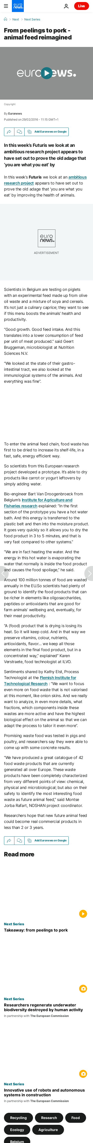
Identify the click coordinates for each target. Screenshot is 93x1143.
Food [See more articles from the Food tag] (75, 1118)
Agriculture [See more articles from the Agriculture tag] (48, 1130)
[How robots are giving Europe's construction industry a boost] (46, 1095)
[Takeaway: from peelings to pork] (46, 930)
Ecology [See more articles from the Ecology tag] (17, 1130)
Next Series (32, 19)
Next (15, 19)
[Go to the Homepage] (18, 6)
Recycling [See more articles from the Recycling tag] (18, 1118)
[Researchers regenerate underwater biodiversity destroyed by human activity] (46, 1010)
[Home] (5, 19)
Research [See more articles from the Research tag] (49, 1118)
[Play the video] (46, 73)
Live (81, 6)
